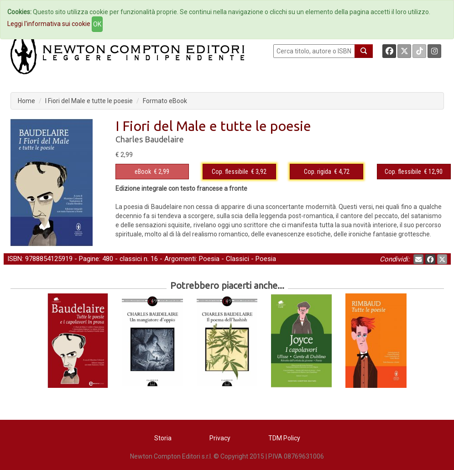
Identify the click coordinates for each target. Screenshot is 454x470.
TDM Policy (284, 438)
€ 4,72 (327, 171)
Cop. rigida (317, 171)
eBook (143, 171)
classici (131, 259)
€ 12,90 (414, 171)
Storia (163, 438)
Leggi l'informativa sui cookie (48, 23)
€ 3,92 (239, 171)
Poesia (209, 259)
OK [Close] (97, 24)
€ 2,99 (152, 171)
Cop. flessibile (230, 171)
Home (26, 100)
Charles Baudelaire (149, 139)
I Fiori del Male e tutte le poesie (89, 100)
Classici (237, 259)
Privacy (219, 438)
